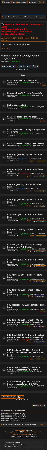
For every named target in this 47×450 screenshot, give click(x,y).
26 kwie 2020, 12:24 (38, 107)
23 (44, 206)
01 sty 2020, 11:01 (37, 134)
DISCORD (5, 48)
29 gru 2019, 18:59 (38, 146)
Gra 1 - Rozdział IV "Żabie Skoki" (22, 80)
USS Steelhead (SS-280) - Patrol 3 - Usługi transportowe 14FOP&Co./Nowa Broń (25, 352)
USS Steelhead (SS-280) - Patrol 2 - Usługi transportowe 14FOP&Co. (24, 382)
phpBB (20, 432)
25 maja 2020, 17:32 (38, 234)
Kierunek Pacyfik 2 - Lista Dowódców (24, 93)
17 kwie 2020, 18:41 (38, 294)
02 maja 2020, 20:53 (38, 249)
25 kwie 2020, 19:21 (38, 119)
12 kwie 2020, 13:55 (38, 309)
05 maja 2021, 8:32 (35, 159)
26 (36, 281)
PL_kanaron (23, 159)
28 (42, 281)
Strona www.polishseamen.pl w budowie (16, 445)
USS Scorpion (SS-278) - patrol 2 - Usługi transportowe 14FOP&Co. (23, 368)
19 (34, 206)
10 (36, 191)
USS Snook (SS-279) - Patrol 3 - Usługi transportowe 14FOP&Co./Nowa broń (25, 336)
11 (39, 191)
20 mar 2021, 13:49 (38, 82)
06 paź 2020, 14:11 (32, 189)
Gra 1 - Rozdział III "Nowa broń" (22, 117)
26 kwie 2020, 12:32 (38, 279)
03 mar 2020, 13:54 (38, 357)
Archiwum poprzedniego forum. (14, 446)
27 (39, 281)
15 (39, 176)
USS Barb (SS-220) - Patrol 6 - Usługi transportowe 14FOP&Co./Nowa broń (25, 321)
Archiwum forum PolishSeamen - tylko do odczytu (19, 39)
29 (44, 281)
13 (34, 176)
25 (34, 281)
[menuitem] (7, 2)
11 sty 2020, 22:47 (37, 372)
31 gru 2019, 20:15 (38, 386)
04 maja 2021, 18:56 (37, 174)
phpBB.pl (33, 434)
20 (36, 206)
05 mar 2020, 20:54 (37, 339)
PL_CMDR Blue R (14, 61)
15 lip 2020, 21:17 (37, 204)
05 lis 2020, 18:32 (37, 95)
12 (42, 191)
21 (39, 206)
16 (42, 176)
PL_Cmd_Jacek (24, 174)
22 (42, 206)
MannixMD (29, 430)
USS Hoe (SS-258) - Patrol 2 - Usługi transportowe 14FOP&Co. (24, 246)
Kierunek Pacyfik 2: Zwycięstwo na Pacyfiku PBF (20, 57)
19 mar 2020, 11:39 (38, 324)
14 (36, 176)
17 (44, 176)
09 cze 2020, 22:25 (38, 219)
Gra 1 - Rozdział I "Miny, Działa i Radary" (26, 144)
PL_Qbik (22, 189)
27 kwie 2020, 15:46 (38, 264)
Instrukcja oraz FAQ (16, 105)
